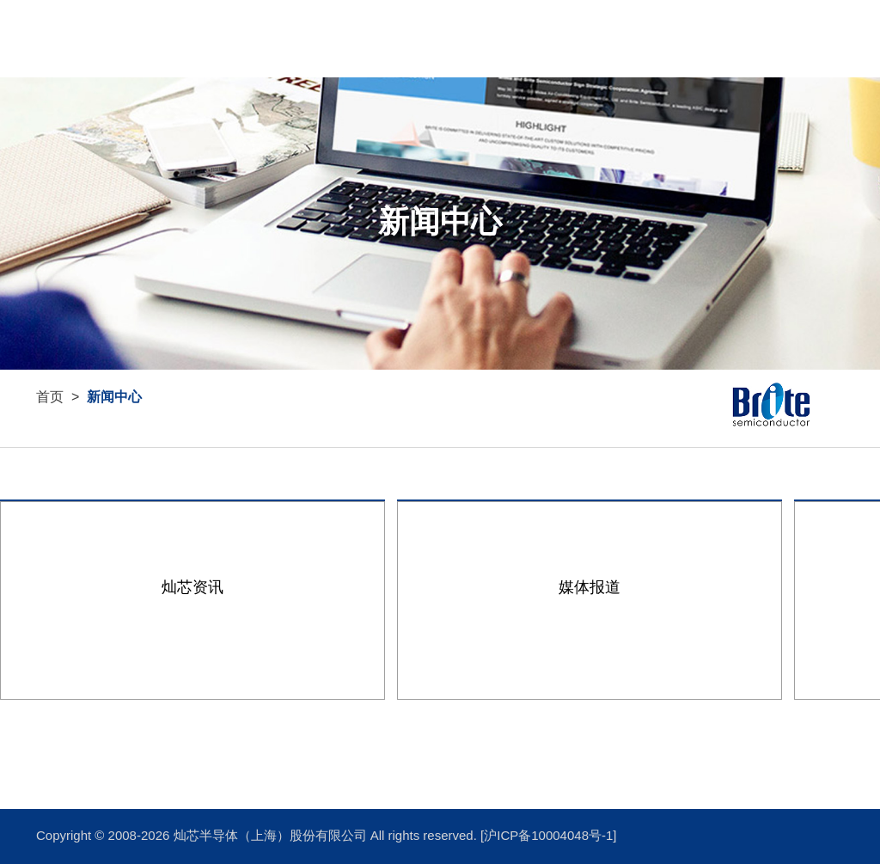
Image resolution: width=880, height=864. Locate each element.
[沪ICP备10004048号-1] (548, 836)
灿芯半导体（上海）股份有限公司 (272, 836)
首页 (749, 38)
